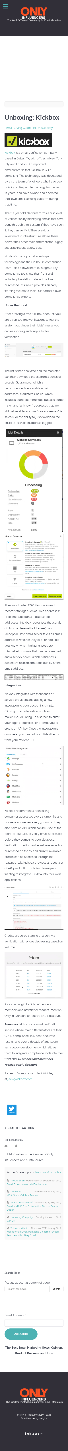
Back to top (34, 1433)
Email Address (15, 1315)
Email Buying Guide (18, 128)
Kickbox (10, 152)
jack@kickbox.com (20, 1079)
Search (56, 1288)
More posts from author (48, 1172)
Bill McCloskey (43, 128)
